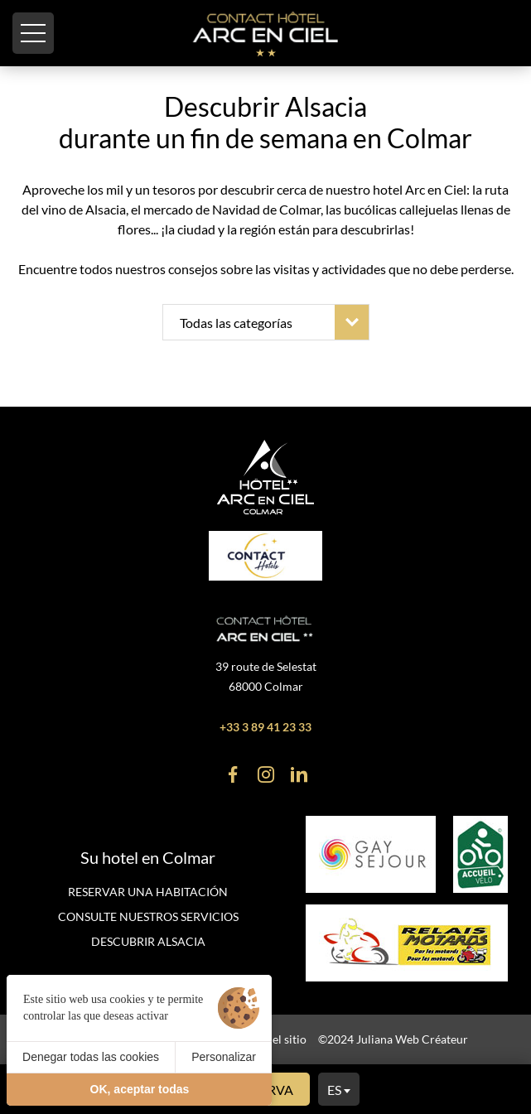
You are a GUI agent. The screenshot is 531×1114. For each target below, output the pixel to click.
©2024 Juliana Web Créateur (393, 1039)
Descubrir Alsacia (148, 941)
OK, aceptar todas (140, 1089)
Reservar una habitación (148, 892)
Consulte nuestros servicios (148, 916)
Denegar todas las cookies (90, 1056)
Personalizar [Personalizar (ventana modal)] (223, 1056)
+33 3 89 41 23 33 (265, 727)
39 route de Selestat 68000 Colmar (265, 676)
